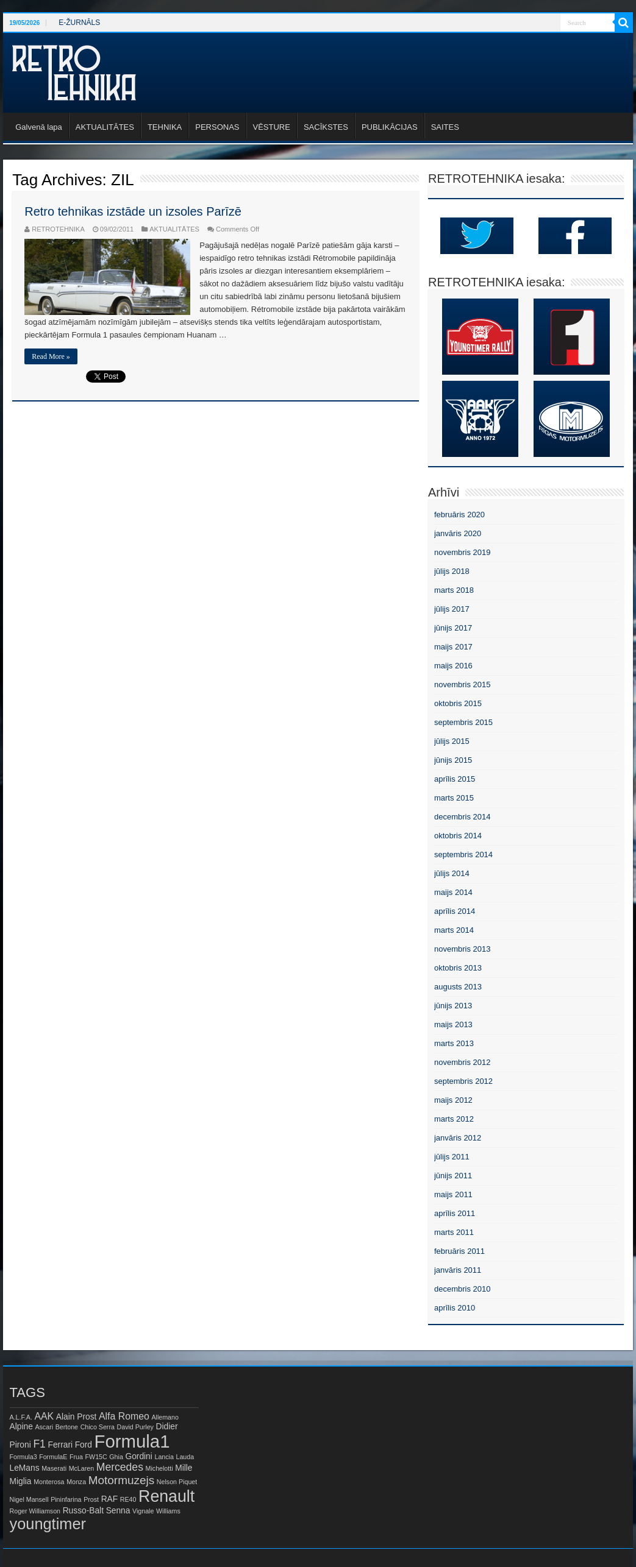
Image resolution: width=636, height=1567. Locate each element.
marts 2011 (454, 1232)
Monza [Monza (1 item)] (76, 1481)
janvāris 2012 (457, 1137)
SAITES (445, 127)
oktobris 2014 (458, 835)
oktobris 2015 (458, 703)
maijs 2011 (453, 1194)
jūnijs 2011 (453, 1175)
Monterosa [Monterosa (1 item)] (49, 1481)
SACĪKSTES (326, 127)
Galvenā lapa (38, 127)
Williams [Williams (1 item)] (168, 1511)
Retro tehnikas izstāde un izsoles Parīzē (132, 211)
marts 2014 (454, 930)
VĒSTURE (271, 127)
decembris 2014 (462, 816)
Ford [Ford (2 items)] (83, 1444)
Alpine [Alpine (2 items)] (21, 1426)
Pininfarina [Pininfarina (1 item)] (66, 1499)
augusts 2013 (458, 986)
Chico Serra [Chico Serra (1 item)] (97, 1427)
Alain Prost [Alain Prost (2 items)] (76, 1416)
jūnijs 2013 (453, 1005)
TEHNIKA (165, 127)
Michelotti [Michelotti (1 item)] (159, 1468)
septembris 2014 (463, 854)
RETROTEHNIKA (58, 229)
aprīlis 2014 (454, 911)
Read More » (51, 356)
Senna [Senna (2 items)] (118, 1510)
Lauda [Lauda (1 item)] (185, 1456)
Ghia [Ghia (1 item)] (116, 1456)
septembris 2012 (463, 1081)
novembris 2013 (462, 948)
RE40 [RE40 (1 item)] (128, 1499)
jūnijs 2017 (453, 627)
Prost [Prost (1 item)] (91, 1499)
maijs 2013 (453, 1024)
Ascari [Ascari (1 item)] (44, 1427)
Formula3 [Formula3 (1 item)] (23, 1456)
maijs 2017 (453, 646)
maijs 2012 (453, 1100)
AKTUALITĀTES (105, 127)
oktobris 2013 (458, 967)
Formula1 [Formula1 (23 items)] (132, 1441)
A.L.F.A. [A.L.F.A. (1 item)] (21, 1417)
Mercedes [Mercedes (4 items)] (119, 1467)
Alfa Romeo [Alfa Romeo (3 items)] (124, 1416)
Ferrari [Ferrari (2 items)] (60, 1444)
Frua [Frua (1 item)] (76, 1456)
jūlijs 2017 (452, 609)
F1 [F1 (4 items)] (39, 1444)
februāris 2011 (459, 1251)
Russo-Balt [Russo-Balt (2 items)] (83, 1510)
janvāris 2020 (457, 533)
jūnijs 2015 (453, 760)
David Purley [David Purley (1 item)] (135, 1427)
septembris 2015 (463, 722)
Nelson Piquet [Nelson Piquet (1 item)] (177, 1481)
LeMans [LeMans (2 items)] (25, 1468)
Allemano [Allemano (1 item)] (164, 1417)
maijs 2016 (453, 665)
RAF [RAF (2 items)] (109, 1499)
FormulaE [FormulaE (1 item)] (53, 1456)
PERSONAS (217, 127)
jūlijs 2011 (452, 1156)
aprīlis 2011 (454, 1213)
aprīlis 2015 (454, 779)
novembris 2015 (462, 684)
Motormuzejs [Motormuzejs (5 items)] (121, 1480)
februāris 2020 (459, 514)
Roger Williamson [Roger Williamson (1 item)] (35, 1511)
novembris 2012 (462, 1062)
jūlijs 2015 (452, 741)
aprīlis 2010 (454, 1307)
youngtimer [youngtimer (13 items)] (48, 1523)
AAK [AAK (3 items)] (44, 1416)
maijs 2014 (453, 892)
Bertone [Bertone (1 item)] (66, 1427)
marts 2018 (454, 590)
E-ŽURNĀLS (79, 22)
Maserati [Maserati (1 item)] (53, 1468)
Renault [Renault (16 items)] (166, 1496)
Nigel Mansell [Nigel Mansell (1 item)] (29, 1499)
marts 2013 (454, 1043)
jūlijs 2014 (452, 873)
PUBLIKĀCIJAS (390, 127)
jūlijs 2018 (452, 571)
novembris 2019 (462, 552)
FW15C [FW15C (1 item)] (96, 1456)
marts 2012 (454, 1118)
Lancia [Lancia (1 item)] (163, 1456)
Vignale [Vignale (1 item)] (143, 1511)
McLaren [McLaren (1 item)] (81, 1468)
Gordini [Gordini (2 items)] (138, 1456)
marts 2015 (454, 797)
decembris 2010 (462, 1288)
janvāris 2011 (457, 1270)
